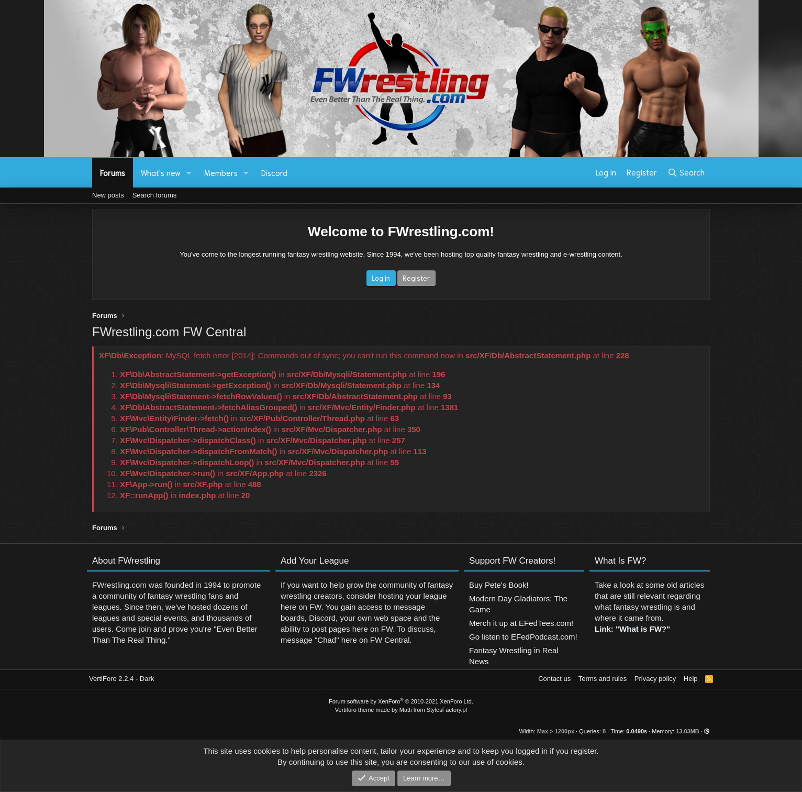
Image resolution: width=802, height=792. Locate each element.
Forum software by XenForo (401, 701)
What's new (161, 172)
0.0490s (636, 731)
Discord (274, 172)
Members (221, 172)
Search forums (154, 195)
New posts (108, 195)
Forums (112, 172)
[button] (189, 173)
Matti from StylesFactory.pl (433, 710)
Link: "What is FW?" (632, 644)
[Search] (686, 172)
